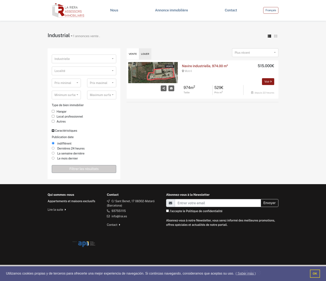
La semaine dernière (68, 153)
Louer (145, 53)
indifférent (62, 143)
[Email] (218, 203)
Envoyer (269, 203)
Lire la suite (57, 209)
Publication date (63, 137)
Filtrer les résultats (84, 169)
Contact (113, 224)
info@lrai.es (119, 216)
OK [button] (315, 273)
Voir (268, 81)
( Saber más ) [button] (246, 273)
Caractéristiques (64, 130)
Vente (133, 53)
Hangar (59, 111)
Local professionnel (67, 116)
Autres (59, 121)
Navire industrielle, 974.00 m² (205, 66)
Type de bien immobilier (68, 105)
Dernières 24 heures (68, 148)
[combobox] (84, 59)
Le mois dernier (65, 158)
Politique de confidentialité (204, 211)
